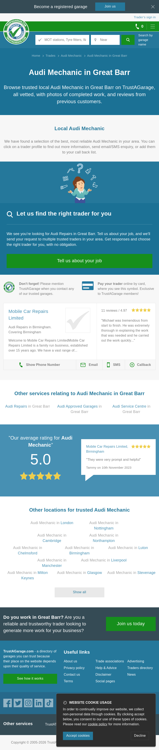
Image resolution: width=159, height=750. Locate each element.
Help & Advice (106, 668)
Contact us (72, 674)
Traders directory (140, 668)
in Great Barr (27, 406)
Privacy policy (74, 668)
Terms (68, 681)
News (131, 674)
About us (70, 661)
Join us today (131, 623)
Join (110, 6)
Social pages (105, 681)
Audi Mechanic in (51, 523)
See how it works (30, 678)
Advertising (135, 661)
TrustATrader (55, 724)
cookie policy (97, 724)
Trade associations (109, 661)
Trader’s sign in (145, 17)
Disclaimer (103, 674)
